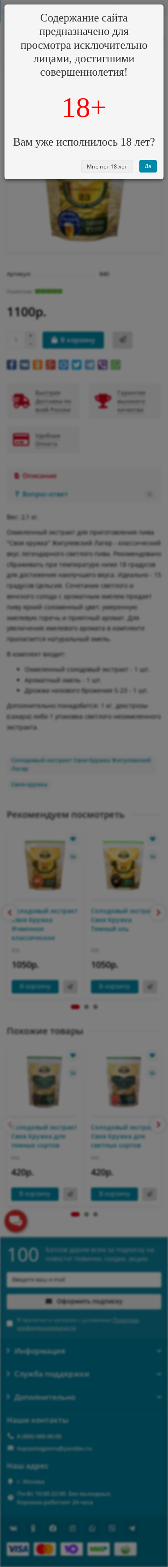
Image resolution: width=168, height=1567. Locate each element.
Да (148, 166)
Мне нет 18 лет (107, 166)
